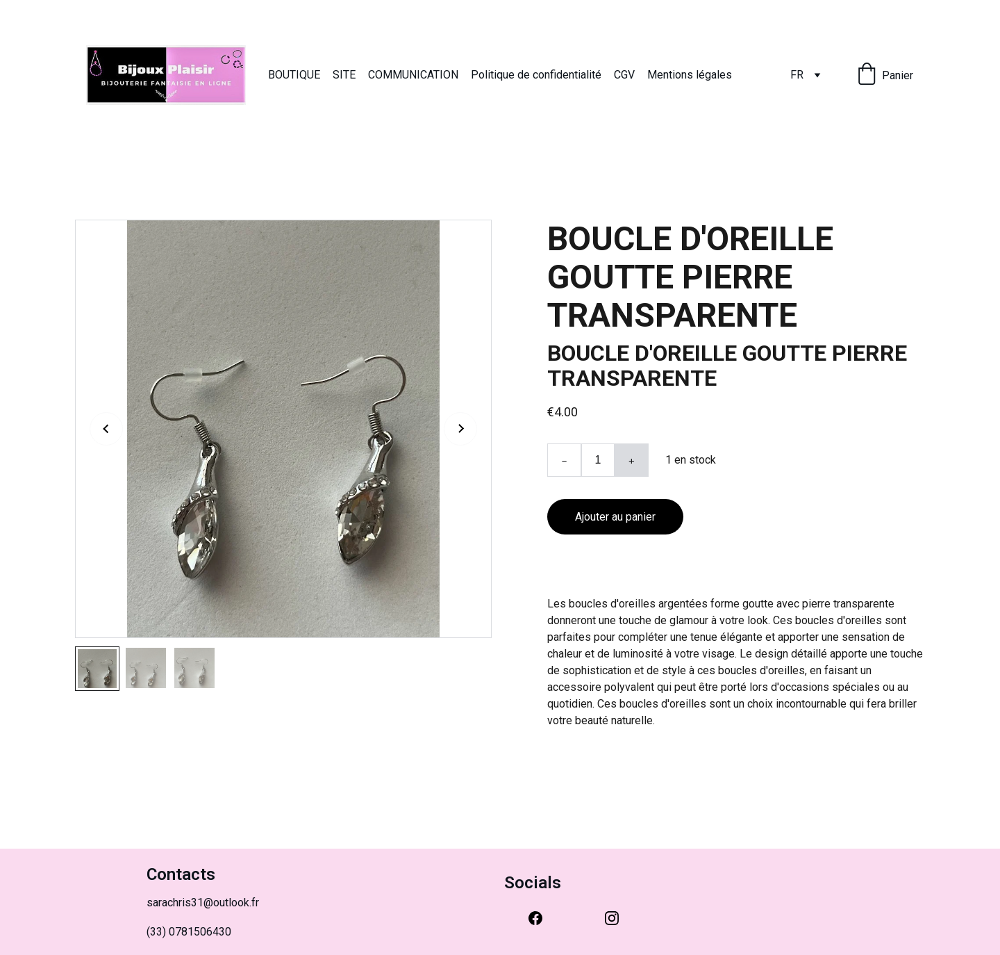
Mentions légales (689, 74)
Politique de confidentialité (536, 74)
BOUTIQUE (294, 74)
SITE (344, 74)
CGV (624, 74)
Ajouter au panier (615, 516)
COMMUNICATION (413, 74)
